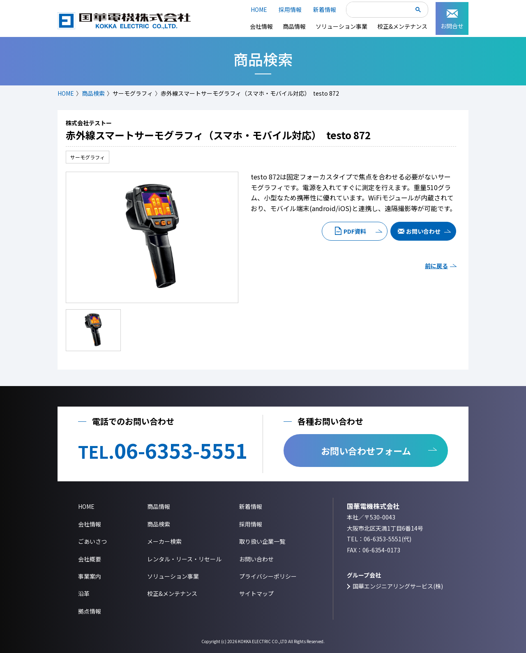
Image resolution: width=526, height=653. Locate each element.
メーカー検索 (164, 541)
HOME (259, 9)
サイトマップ (256, 593)
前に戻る (436, 266)
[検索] (381, 10)
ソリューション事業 (341, 26)
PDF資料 (355, 231)
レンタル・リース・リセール (184, 559)
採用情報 (290, 9)
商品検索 (93, 93)
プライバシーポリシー (268, 576)
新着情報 (324, 9)
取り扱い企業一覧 (262, 541)
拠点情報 (89, 611)
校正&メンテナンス (402, 26)
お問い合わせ (423, 231)
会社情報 (261, 26)
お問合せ (452, 19)
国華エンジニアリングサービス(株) (398, 586)
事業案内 (89, 576)
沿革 (84, 593)
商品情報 (294, 26)
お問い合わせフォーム (366, 450)
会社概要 (89, 559)
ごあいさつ (92, 541)
